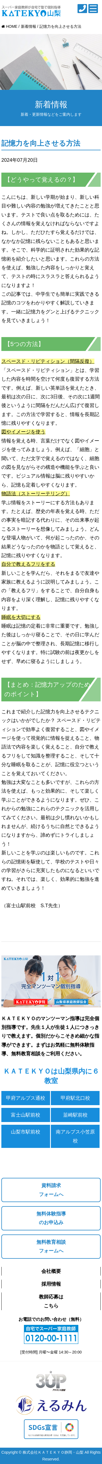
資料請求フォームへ (51, 1190)
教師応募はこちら (51, 1301)
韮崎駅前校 (75, 1115)
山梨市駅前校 (25, 1132)
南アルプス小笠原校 (75, 1136)
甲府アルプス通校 (25, 1098)
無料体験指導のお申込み (51, 1218)
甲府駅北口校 (75, 1098)
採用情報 (51, 1284)
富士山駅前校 (25, 1115)
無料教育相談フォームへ (51, 1246)
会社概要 (51, 1271)
